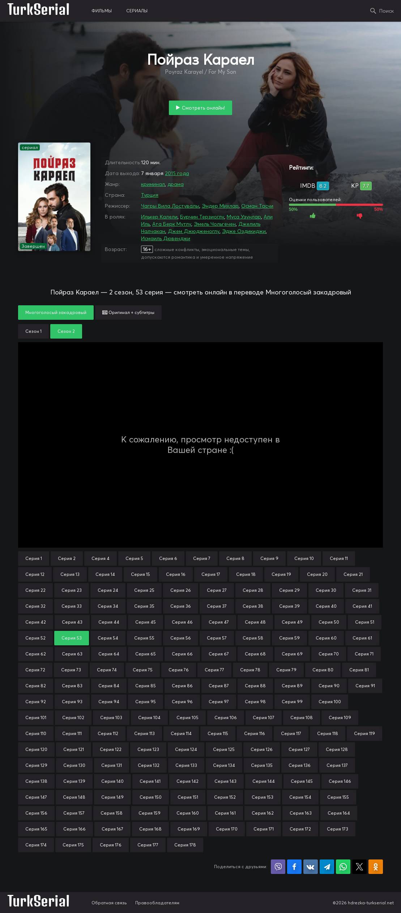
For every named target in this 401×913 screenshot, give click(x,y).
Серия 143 (225, 781)
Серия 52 (35, 638)
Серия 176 (110, 845)
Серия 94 (108, 701)
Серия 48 (255, 622)
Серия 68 (255, 654)
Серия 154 (300, 797)
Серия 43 (72, 622)
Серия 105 (187, 717)
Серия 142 (187, 781)
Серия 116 (254, 733)
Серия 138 (36, 781)
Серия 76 (178, 669)
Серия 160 (187, 813)
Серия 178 (185, 845)
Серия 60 (326, 638)
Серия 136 (300, 765)
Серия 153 (262, 797)
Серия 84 (108, 685)
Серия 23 (71, 590)
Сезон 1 (33, 331)
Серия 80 (322, 669)
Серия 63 (72, 654)
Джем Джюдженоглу (193, 231)
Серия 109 (340, 717)
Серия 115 (218, 733)
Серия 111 (72, 733)
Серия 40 (326, 606)
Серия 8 (235, 558)
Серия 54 (108, 638)
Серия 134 (224, 765)
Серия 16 (175, 574)
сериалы (137, 10)
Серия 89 (292, 685)
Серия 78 (250, 669)
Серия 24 (108, 590)
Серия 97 (219, 701)
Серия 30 (326, 590)
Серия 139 (74, 781)
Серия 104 (149, 717)
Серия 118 (327, 733)
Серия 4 (100, 558)
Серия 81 (359, 669)
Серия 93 (72, 701)
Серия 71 (364, 654)
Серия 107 (263, 717)
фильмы (101, 10)
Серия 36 (180, 606)
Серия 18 (246, 574)
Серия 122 (110, 749)
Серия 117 (291, 733)
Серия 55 (144, 638)
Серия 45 (145, 622)
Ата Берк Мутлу (171, 224)
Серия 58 (253, 638)
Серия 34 (108, 606)
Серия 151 (188, 797)
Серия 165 (36, 829)
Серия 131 (111, 765)
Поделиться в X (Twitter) (359, 866)
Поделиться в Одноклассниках (375, 866)
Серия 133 (186, 765)
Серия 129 (36, 765)
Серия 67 (219, 654)
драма (175, 184)
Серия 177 (147, 845)
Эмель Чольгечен (215, 224)
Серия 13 (70, 574)
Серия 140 (112, 781)
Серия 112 (108, 733)
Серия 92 (35, 701)
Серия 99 (292, 701)
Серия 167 (112, 829)
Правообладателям (157, 902)
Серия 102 (73, 717)
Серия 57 (217, 638)
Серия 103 (111, 717)
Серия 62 (35, 654)
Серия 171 (263, 829)
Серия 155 (338, 797)
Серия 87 (219, 685)
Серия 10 (304, 558)
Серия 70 (329, 654)
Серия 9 (269, 558)
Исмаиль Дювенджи (165, 238)
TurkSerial (38, 11)
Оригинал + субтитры (128, 312)
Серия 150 (151, 797)
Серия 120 (36, 749)
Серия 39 (289, 606)
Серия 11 (339, 558)
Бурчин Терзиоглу (202, 216)
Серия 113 (144, 733)
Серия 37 (217, 606)
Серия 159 (149, 813)
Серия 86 (182, 685)
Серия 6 (168, 558)
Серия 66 (182, 654)
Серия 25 (144, 590)
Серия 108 (301, 717)
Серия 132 (148, 765)
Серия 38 (253, 606)
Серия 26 (180, 590)
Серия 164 (339, 813)
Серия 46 (182, 622)
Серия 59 (289, 638)
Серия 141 (150, 781)
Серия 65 (145, 654)
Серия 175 (73, 845)
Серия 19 (281, 574)
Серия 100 (330, 701)
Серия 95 (145, 701)
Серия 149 (112, 797)
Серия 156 (36, 813)
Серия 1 (33, 558)
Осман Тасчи (257, 206)
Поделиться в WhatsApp (343, 866)
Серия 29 (289, 590)
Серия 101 (35, 717)
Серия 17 (210, 574)
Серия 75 (143, 669)
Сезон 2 (66, 331)
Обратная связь (109, 902)
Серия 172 (300, 829)
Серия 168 (150, 829)
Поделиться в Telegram (327, 866)
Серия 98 (255, 701)
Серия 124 (186, 749)
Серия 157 (74, 813)
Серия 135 (262, 765)
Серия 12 (34, 574)
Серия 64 (108, 654)
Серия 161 (225, 813)
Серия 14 (105, 574)
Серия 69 (292, 654)
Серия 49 (292, 622)
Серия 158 (112, 813)
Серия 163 (301, 813)
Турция (149, 195)
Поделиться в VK (310, 866)
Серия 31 (361, 590)
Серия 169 (189, 829)
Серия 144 (263, 781)
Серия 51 (364, 622)
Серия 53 (71, 638)
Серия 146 (340, 781)
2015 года (177, 173)
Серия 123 (148, 749)
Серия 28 (253, 590)
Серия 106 (225, 717)
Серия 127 (299, 749)
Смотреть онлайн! (203, 108)
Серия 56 (180, 638)
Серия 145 (302, 781)
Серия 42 (35, 622)
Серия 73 (71, 669)
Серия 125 (224, 749)
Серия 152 (225, 797)
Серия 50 (329, 622)
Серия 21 (353, 574)
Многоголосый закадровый (55, 312)
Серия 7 (201, 558)
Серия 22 (35, 590)
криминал (153, 184)
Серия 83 (72, 685)
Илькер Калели (159, 216)
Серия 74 (107, 669)
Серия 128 (337, 749)
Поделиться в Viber (278, 866)
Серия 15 (140, 574)
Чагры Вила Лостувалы (170, 206)
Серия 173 (337, 829)
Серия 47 (219, 622)
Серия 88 (255, 685)
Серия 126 (262, 749)
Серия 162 (263, 813)
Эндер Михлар (220, 206)
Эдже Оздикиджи (244, 231)
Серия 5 (134, 558)
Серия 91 (365, 685)
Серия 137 (337, 765)
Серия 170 (227, 829)
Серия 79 (286, 669)
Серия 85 (145, 685)
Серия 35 (144, 606)
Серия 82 (35, 685)
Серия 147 (36, 797)
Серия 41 (362, 606)
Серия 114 (181, 733)
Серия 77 (214, 669)
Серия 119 (364, 733)
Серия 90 (329, 685)
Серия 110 (35, 733)
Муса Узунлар (244, 216)
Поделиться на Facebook (294, 866)
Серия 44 (108, 622)
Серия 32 (35, 606)
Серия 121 (73, 749)
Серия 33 (71, 606)
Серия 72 (35, 669)
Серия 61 (362, 638)
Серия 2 (67, 558)
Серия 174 (36, 845)
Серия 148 (74, 797)
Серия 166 (74, 829)
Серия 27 (217, 590)
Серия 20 (317, 574)
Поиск (386, 11)
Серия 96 (182, 701)
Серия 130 (74, 765)
